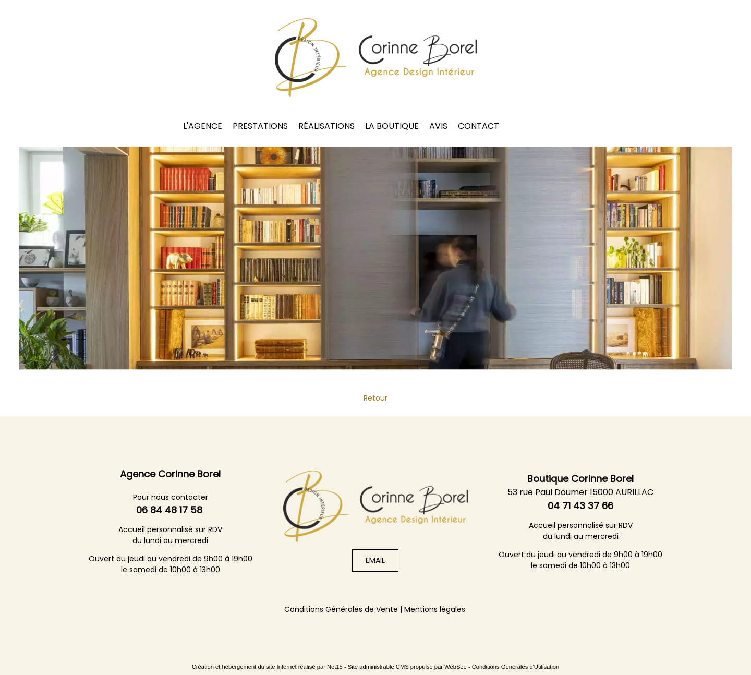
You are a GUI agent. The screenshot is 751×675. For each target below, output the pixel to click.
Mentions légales (434, 609)
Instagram (545, 125)
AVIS (438, 126)
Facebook (517, 125)
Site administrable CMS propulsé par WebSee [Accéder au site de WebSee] (407, 667)
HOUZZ (599, 125)
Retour (375, 398)
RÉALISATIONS (326, 126)
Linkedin (572, 125)
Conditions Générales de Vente (341, 609)
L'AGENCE (202, 126)
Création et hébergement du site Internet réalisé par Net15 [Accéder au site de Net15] (267, 667)
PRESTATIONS (260, 126)
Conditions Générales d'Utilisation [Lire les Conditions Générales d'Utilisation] (516, 667)
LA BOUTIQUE (392, 126)
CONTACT (478, 126)
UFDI (161, 122)
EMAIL (375, 560)
